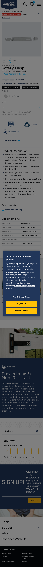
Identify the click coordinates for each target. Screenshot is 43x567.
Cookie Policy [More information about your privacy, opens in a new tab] (21, 286)
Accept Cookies (21, 311)
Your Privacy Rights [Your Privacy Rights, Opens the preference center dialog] (21, 297)
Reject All (21, 304)
